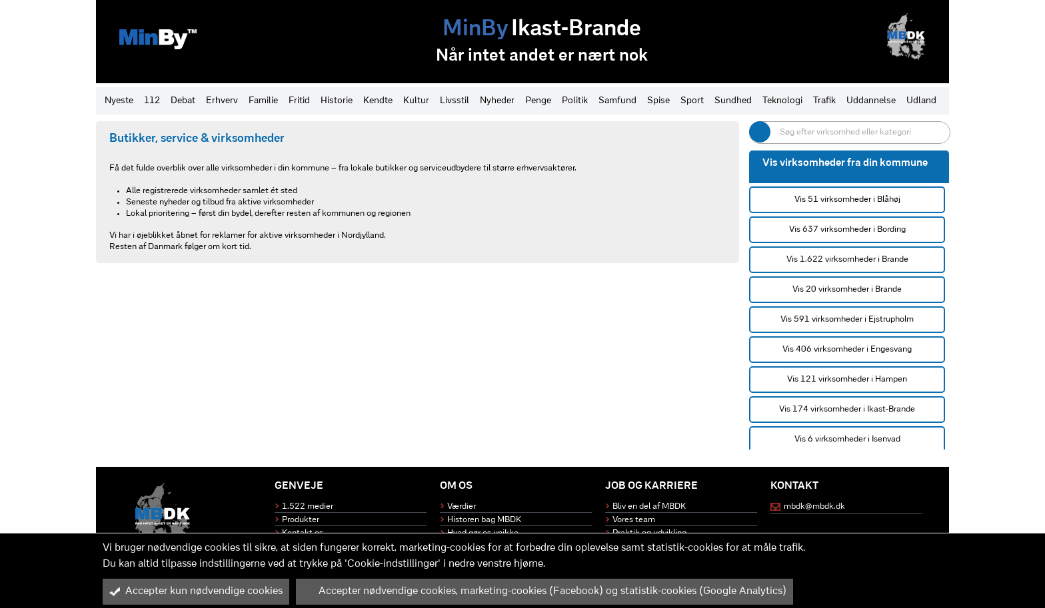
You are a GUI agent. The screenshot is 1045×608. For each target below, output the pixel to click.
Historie (337, 101)
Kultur (416, 101)
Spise (658, 101)
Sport (692, 101)
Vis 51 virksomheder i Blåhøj (847, 199)
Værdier (461, 506)
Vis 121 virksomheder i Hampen (847, 379)
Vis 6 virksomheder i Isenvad (847, 439)
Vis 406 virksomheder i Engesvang (847, 349)
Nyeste (119, 101)
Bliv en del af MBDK (649, 506)
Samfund (617, 101)
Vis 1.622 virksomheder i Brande (847, 259)
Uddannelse (871, 101)
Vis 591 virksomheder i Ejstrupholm (847, 319)
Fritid (299, 101)
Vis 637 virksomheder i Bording (847, 229)
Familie (263, 101)
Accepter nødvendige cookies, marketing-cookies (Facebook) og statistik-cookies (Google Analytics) (544, 591)
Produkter (300, 519)
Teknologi (782, 101)
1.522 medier (307, 506)
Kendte (378, 101)
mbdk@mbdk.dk (814, 506)
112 (152, 101)
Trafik (824, 101)
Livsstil (454, 101)
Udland (921, 101)
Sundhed (733, 101)
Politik (575, 101)
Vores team (633, 519)
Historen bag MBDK (484, 519)
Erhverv (222, 101)
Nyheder (497, 101)
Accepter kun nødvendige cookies (196, 591)
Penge (538, 101)
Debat (183, 101)
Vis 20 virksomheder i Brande (847, 289)
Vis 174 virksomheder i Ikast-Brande (847, 409)
